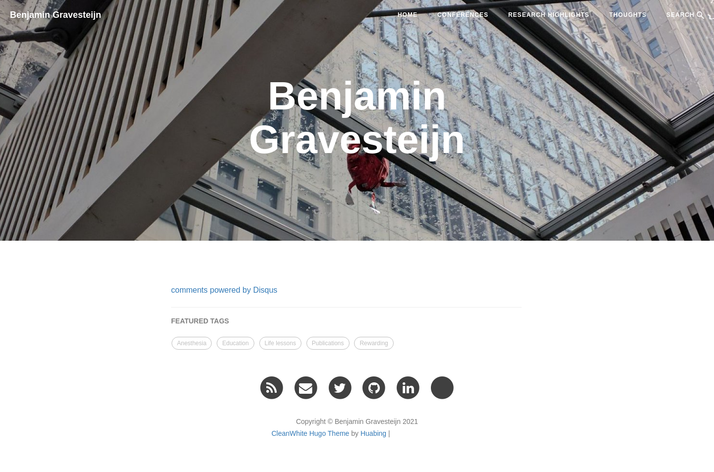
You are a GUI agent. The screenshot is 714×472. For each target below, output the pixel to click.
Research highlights (549, 14)
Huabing (373, 433)
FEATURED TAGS (200, 321)
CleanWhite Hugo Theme (310, 433)
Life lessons (280, 343)
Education (235, 343)
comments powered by (224, 290)
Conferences (462, 14)
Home (407, 14)
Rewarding (373, 343)
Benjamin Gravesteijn (55, 15)
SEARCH (685, 15)
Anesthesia (191, 343)
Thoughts (628, 14)
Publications (328, 343)
